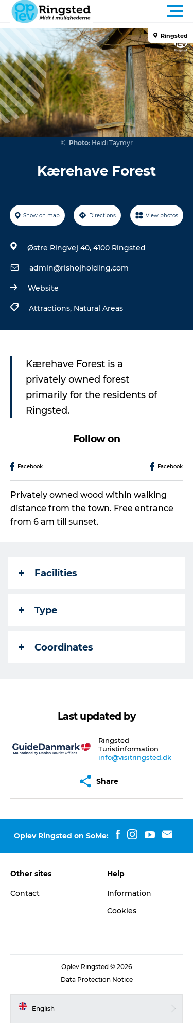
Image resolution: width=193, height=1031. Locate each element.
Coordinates (56, 647)
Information (129, 893)
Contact (25, 893)
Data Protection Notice (97, 980)
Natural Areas (98, 308)
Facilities (48, 573)
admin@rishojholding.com (79, 268)
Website (43, 288)
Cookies (121, 910)
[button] (143, 11)
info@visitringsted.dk (134, 757)
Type (38, 610)
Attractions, (51, 308)
